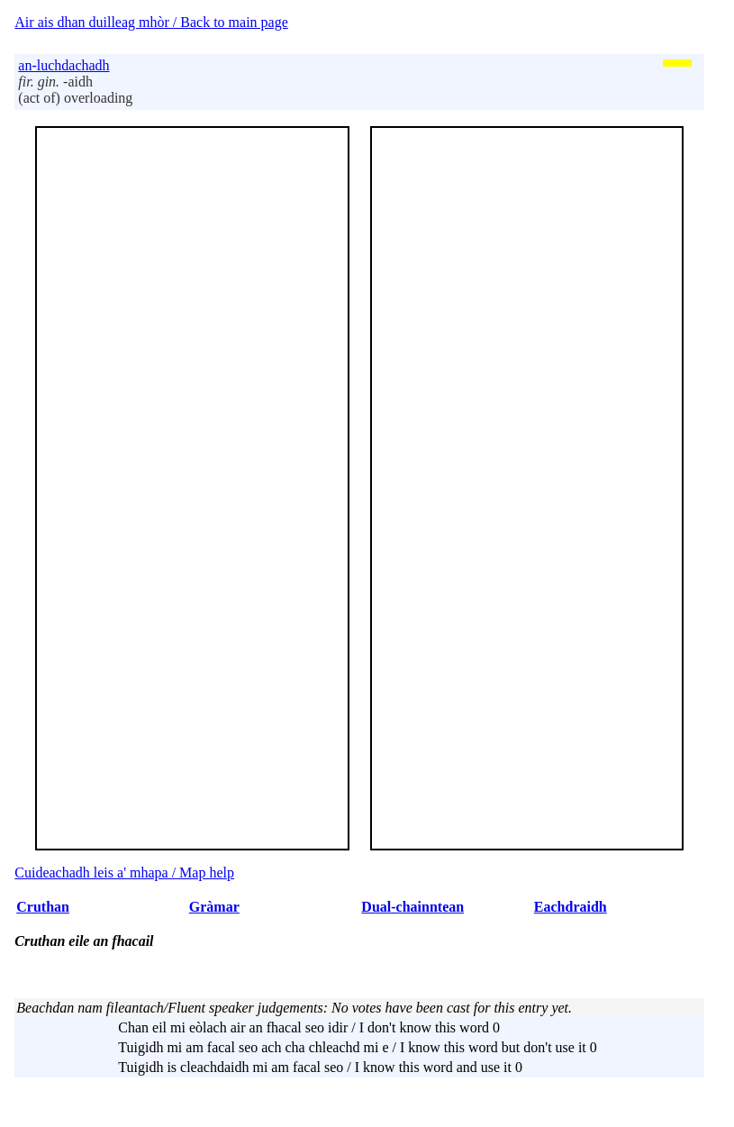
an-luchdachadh (63, 65)
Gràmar (214, 906)
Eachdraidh (570, 906)
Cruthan (42, 906)
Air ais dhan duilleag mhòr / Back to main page (150, 22)
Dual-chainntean (412, 906)
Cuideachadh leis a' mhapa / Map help (124, 872)
